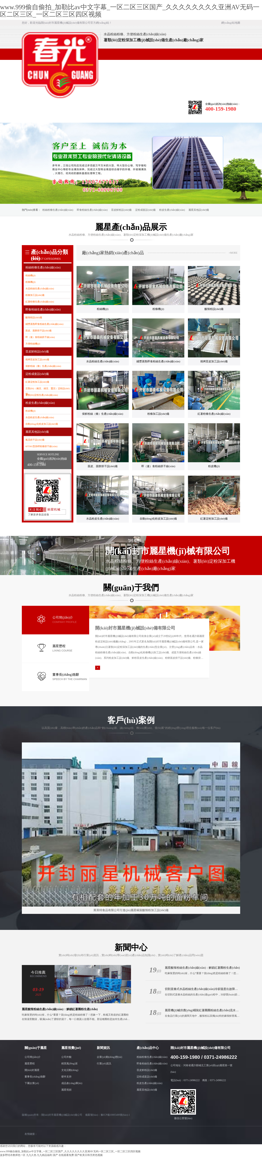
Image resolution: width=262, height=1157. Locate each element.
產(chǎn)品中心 (120, 105)
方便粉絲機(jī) (32, 343)
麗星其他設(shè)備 (198, 210)
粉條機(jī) (30, 282)
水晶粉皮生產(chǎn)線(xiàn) (39, 417)
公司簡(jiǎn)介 (33, 1057)
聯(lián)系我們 (77, 116)
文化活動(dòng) (69, 1070)
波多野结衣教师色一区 (12, 1155)
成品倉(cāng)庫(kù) (71, 1083)
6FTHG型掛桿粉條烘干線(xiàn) (41, 446)
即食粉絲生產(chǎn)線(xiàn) (92, 210)
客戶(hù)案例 (33, 116)
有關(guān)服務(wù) (164, 107)
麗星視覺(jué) (76, 105)
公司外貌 (66, 1057)
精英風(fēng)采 (69, 1063)
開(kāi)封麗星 (32, 1070)
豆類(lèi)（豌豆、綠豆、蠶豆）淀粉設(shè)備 (47, 389)
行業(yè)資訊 (104, 1063)
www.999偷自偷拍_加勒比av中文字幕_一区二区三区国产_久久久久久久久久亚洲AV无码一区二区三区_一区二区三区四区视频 (129, 10)
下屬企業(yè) (32, 1083)
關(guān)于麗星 (54, 105)
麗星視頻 (66, 1089)
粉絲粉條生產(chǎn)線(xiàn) (57, 210)
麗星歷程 (30, 1063)
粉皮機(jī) (30, 410)
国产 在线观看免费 (63, 1155)
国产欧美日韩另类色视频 (89, 1155)
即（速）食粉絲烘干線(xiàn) (40, 337)
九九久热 (31, 1155)
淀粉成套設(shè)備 (145, 210)
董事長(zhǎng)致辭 (35, 1076)
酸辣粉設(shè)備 (33, 317)
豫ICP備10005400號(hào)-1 (115, 1115)
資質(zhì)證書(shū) (141, 107)
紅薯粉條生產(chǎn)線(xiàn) (39, 301)
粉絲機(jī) (30, 275)
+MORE (233, 252)
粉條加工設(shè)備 (34, 295)
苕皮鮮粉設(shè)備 (121, 210)
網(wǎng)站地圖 (230, 22)
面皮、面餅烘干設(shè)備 (38, 330)
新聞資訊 (98, 105)
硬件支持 (66, 1076)
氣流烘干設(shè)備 (34, 439)
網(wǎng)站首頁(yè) (33, 107)
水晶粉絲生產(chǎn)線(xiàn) (39, 288)
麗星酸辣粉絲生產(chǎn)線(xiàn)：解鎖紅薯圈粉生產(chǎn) (60, 1009)
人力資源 (55, 116)
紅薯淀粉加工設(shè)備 (37, 382)
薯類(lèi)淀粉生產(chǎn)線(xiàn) (41, 395)
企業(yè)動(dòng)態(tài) (109, 1057)
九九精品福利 (44, 1155)
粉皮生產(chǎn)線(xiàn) (172, 210)
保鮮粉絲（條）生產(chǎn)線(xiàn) (43, 366)
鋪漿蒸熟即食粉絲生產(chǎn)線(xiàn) (44, 324)
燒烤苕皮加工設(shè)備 (37, 359)
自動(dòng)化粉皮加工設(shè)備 (41, 424)
